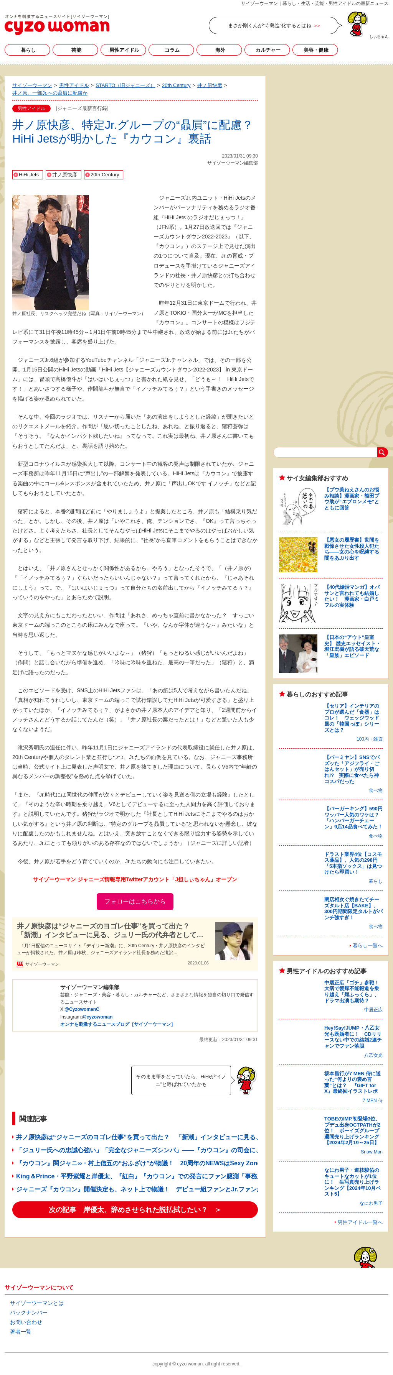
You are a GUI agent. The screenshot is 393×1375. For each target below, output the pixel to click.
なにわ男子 (371, 1203)
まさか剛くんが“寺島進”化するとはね (269, 25)
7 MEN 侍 (373, 1100)
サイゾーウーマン (57, 25)
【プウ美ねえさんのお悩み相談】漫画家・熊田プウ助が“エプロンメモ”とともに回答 (351, 499)
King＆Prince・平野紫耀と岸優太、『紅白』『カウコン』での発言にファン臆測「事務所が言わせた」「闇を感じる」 (179, 1176)
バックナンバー (29, 1312)
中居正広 (373, 1009)
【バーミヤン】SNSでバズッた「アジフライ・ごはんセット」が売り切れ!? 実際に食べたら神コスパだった (352, 769)
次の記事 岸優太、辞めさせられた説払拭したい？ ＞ (135, 1210)
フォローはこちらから (135, 901)
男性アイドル (124, 50)
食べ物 (376, 790)
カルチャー (268, 50)
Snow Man (372, 1152)
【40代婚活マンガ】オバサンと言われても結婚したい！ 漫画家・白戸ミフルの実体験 (352, 596)
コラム (172, 50)
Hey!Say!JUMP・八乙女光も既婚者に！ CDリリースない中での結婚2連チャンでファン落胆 (353, 1037)
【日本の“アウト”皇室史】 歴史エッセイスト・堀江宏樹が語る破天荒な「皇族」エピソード (352, 646)
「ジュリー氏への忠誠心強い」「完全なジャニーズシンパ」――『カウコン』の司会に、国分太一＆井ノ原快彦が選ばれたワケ (191, 1150)
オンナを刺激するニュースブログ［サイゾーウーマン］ (117, 1024)
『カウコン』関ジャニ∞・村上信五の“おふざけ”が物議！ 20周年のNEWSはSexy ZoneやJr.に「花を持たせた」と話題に (185, 1163)
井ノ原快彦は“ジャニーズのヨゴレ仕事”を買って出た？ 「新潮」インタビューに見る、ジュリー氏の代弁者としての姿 (110, 931)
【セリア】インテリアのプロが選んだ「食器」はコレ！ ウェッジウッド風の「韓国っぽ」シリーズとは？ (351, 718)
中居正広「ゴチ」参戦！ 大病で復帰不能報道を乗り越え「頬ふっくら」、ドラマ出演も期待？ (354, 992)
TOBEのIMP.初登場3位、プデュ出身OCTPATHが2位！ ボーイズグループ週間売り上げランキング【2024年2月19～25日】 (352, 1130)
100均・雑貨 (370, 739)
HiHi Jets (29, 174)
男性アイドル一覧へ (360, 1222)
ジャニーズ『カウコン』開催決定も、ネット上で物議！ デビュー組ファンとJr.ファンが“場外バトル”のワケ (167, 1189)
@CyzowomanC (81, 1009)
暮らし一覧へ (368, 945)
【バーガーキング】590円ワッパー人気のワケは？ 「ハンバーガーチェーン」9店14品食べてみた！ (354, 818)
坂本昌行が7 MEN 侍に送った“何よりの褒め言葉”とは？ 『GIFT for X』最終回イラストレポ (352, 1082)
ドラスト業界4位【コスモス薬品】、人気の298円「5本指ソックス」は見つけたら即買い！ (353, 863)
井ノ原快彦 (64, 174)
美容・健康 (316, 50)
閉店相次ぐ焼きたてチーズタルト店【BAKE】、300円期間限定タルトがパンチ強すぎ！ (353, 908)
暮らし (28, 50)
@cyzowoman (97, 1017)
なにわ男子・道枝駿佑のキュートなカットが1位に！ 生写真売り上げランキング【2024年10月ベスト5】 (352, 1182)
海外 (220, 50)
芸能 (76, 50)
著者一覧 (20, 1332)
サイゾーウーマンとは (37, 1303)
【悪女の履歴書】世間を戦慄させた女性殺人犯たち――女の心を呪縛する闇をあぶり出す (351, 549)
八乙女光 (373, 1055)
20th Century (105, 174)
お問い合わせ (26, 1322)
